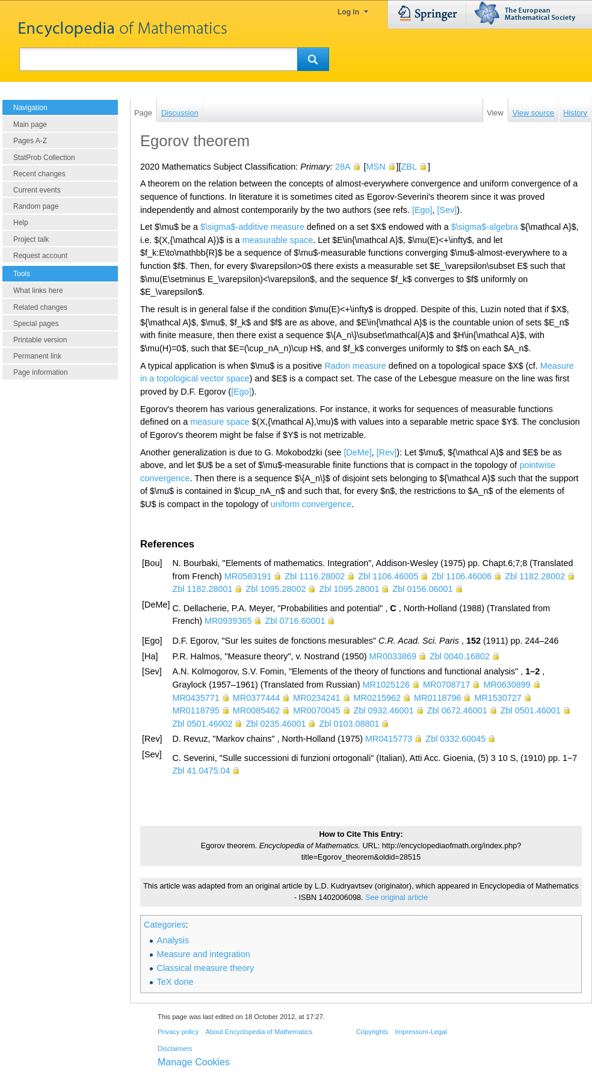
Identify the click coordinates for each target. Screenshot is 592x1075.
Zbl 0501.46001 (531, 710)
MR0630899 (506, 684)
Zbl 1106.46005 (388, 576)
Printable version (40, 340)
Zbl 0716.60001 (295, 621)
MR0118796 (437, 698)
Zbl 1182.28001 (202, 589)
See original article (396, 897)
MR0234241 (316, 698)
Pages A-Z (30, 141)
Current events (37, 190)
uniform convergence (311, 504)
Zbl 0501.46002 (202, 723)
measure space (219, 422)
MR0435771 (195, 698)
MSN (376, 166)
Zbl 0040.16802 (460, 656)
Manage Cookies (194, 1062)
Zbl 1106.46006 (461, 576)
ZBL (409, 166)
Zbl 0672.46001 (457, 710)
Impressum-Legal (421, 1031)
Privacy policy (178, 1031)
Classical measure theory (205, 968)
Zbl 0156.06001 (422, 589)
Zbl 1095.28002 (275, 589)
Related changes (40, 307)
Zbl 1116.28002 (315, 576)
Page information (40, 372)
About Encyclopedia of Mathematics (258, 1031)
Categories (165, 924)
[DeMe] (357, 452)
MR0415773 (388, 739)
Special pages (35, 323)
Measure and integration (203, 954)
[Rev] (387, 452)
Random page (35, 206)
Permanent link (37, 356)
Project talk (31, 239)
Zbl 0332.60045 (455, 739)
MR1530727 (497, 698)
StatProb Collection (44, 157)
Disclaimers (175, 1048)
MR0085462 (256, 710)
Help (20, 222)
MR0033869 (392, 656)
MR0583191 (247, 576)
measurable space (277, 240)
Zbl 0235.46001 (275, 723)
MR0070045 (316, 710)
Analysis (173, 940)
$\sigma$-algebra (484, 227)
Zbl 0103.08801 (349, 723)
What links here (38, 290)
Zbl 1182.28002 (535, 576)
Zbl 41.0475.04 (201, 770)
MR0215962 (377, 698)
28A (343, 166)
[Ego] (422, 210)
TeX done (175, 982)
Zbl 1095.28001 (349, 589)
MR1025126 (386, 684)
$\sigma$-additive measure (252, 227)
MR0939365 (228, 621)
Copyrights (372, 1031)
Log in (348, 12)
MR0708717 (446, 684)
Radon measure (355, 366)
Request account (40, 255)
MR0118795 (195, 710)
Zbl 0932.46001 (384, 710)
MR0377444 (256, 698)
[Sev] (447, 210)
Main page (30, 124)
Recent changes (39, 174)
